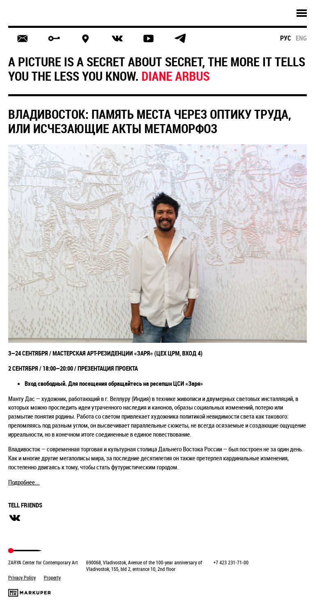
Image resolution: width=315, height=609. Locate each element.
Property (52, 577)
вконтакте (15, 518)
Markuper (29, 593)
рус (285, 38)
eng (301, 38)
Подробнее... (24, 482)
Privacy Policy (22, 577)
